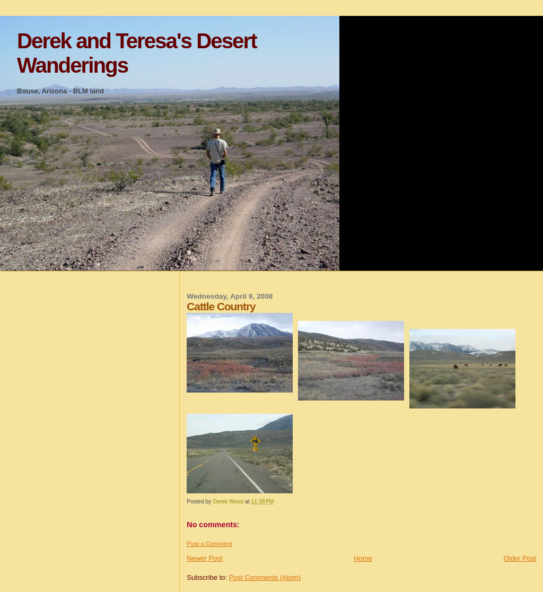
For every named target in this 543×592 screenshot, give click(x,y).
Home (363, 558)
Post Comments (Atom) (265, 577)
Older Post (520, 558)
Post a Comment (209, 544)
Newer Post (204, 558)
